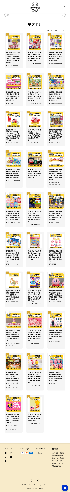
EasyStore (44, 485)
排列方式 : (50, 30)
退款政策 (41, 488)
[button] (5, 7)
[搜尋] (62, 15)
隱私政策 (35, 488)
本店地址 (39, 453)
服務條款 (29, 488)
